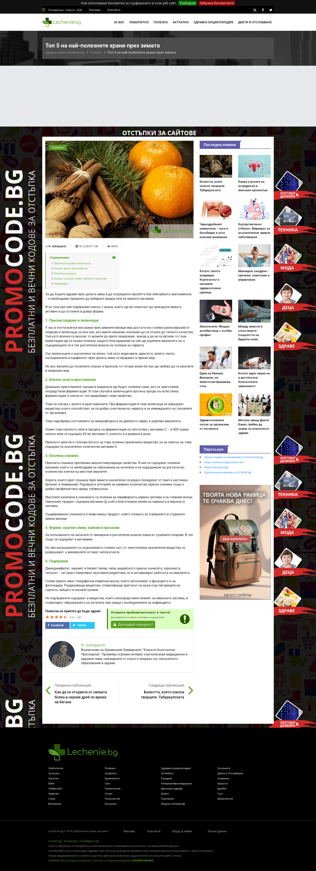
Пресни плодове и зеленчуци (72, 263)
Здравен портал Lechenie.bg (64, 52)
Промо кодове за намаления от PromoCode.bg (233, 457)
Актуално (181, 22)
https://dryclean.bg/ (216, 467)
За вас (119, 22)
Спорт (109, 793)
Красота (223, 783)
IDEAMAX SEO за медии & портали (69, 860)
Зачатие (53, 778)
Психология (112, 798)
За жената (224, 768)
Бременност (112, 778)
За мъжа (53, 773)
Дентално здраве (171, 788)
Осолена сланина (65, 273)
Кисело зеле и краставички (71, 268)
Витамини (54, 803)
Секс (107, 783)
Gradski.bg (54, 841)
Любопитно (139, 22)
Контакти (113, 10)
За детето (111, 773)
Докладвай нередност (133, 624)
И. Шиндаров (57, 246)
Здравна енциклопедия (213, 22)
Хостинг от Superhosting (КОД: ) (123, 860)
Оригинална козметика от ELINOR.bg (227, 472)
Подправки (61, 283)
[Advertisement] (158, 96)
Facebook (56, 625)
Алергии (53, 793)
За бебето (167, 773)
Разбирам (188, 3)
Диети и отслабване (255, 22)
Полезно (161, 22)
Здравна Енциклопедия (175, 768)
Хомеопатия (112, 788)
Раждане (166, 778)
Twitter (79, 625)
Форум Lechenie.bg (173, 803)
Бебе (51, 783)
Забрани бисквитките (217, 3)
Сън (220, 793)
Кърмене (223, 778)
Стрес (51, 798)
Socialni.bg (70, 841)
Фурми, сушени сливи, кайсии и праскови (80, 278)
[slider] (56, 616)
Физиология (225, 798)
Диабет (222, 788)
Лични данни (217, 831)
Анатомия (167, 798)
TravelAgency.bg (89, 841)
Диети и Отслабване (230, 773)
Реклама (95, 10)
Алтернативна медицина (176, 783)
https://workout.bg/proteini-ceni (224, 462)
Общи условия (182, 831)
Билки (165, 793)
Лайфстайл (55, 788)
